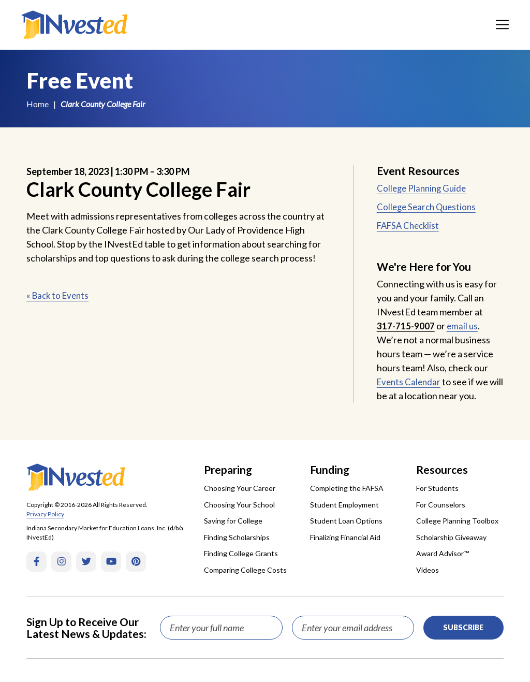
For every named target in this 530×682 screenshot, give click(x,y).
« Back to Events (59, 295)
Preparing (228, 469)
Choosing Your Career (239, 488)
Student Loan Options (346, 520)
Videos (427, 569)
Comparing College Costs (245, 569)
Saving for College (233, 520)
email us (464, 325)
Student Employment (344, 504)
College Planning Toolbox (457, 520)
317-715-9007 (406, 325)
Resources (442, 469)
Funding (329, 469)
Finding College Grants (241, 553)
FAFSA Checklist (410, 225)
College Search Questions (429, 206)
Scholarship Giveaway (451, 537)
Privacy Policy (45, 514)
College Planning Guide (423, 188)
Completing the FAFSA (347, 488)
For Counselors (440, 504)
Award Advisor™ (442, 553)
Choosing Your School (239, 504)
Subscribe (463, 627)
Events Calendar (410, 381)
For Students (437, 488)
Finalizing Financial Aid (345, 537)
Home (37, 104)
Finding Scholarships (237, 537)
